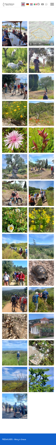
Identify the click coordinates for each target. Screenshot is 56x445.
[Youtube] (42, 4)
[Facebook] (38, 4)
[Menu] (52, 4)
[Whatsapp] (46, 4)
